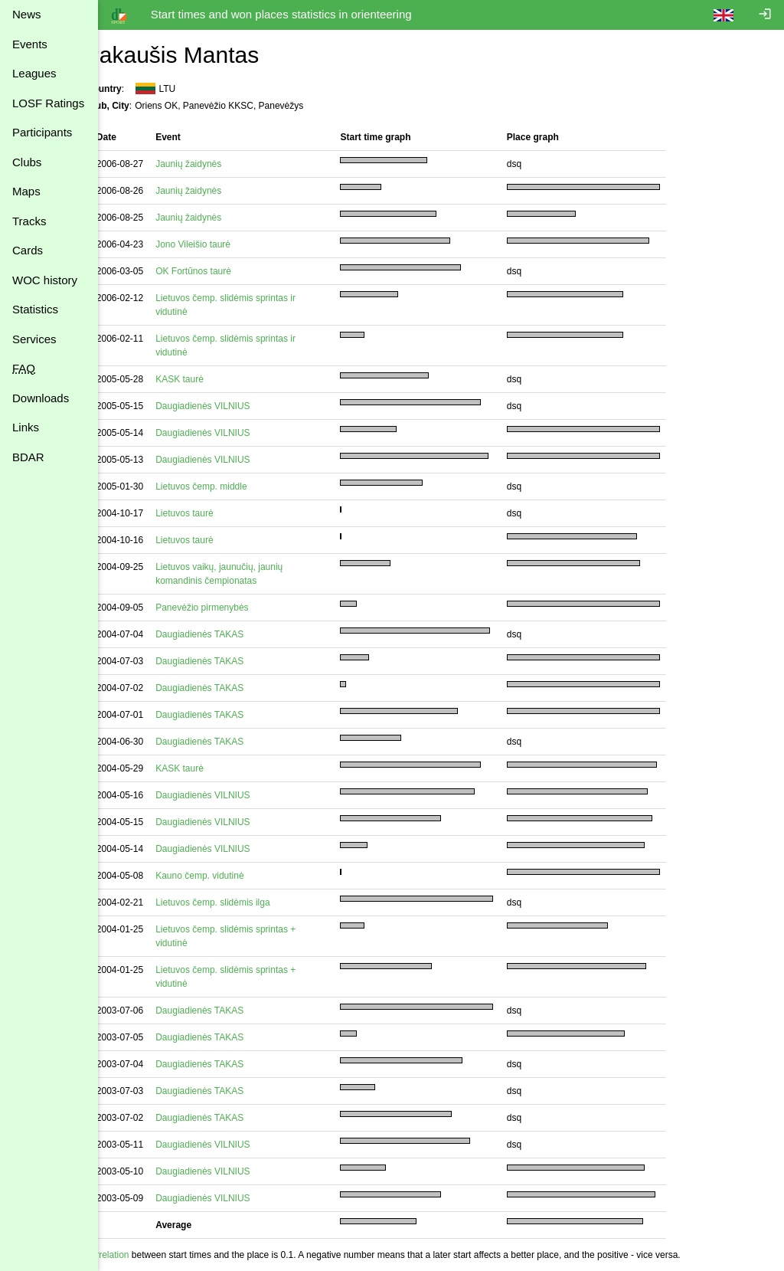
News (26, 14)
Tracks (29, 221)
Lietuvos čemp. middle (227, 486)
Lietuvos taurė (210, 513)
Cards (27, 250)
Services (34, 339)
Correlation (132, 1255)
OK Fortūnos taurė (219, 271)
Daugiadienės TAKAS (225, 634)
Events (29, 44)
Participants (42, 132)
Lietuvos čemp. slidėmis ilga (238, 902)
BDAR (28, 457)
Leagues (34, 73)
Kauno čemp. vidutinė (225, 875)
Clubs (26, 162)
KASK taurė (205, 379)
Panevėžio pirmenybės (227, 607)
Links (25, 427)
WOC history (44, 280)
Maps (26, 191)
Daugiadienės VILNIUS (228, 406)
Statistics (35, 309)
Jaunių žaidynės (214, 164)
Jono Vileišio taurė (218, 244)
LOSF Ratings (48, 103)
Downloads (40, 398)
